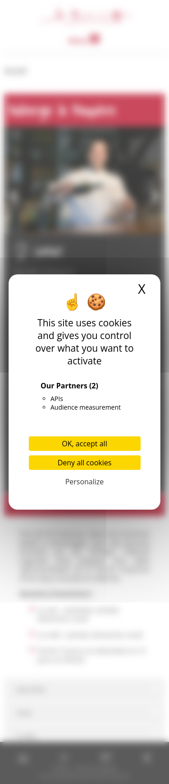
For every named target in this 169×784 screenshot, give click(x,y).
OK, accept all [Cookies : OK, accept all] (84, 444)
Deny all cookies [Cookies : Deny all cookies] (85, 463)
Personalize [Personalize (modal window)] (84, 482)
